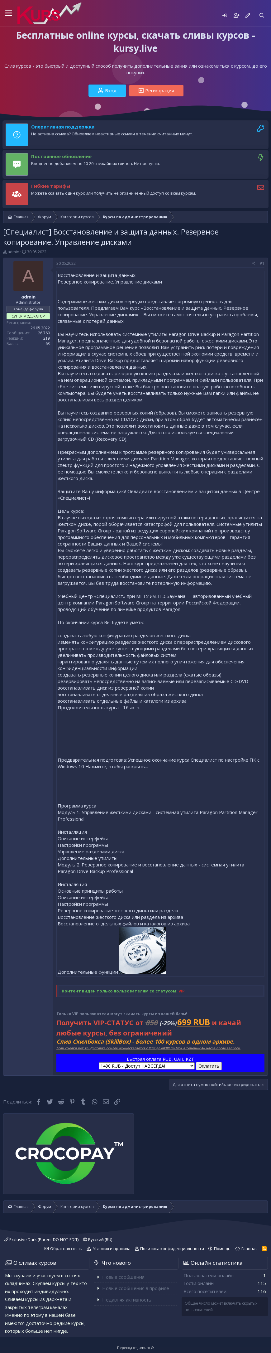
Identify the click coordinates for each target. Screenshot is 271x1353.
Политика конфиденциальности (172, 1248)
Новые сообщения (123, 1277)
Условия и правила (112, 1248)
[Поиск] (262, 15)
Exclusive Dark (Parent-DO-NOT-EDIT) (41, 1239)
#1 (262, 263)
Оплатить (208, 1066)
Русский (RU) (97, 1239)
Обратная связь (66, 1248)
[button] (8, 13)
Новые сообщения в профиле (135, 1288)
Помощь (222, 1248)
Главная (249, 1248)
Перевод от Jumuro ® (135, 1347)
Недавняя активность (126, 1300)
